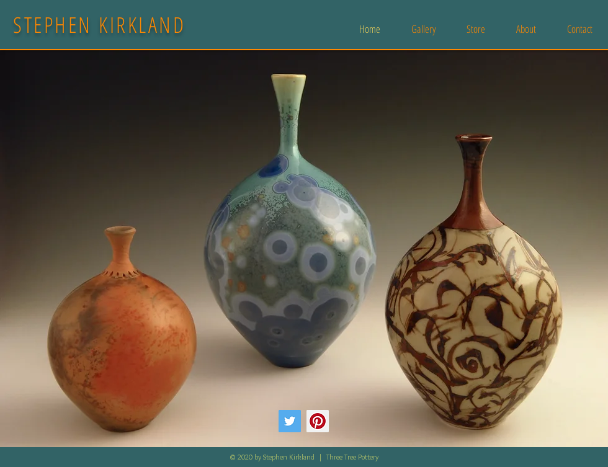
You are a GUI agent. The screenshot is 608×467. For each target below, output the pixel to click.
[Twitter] (290, 421)
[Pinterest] (317, 421)
